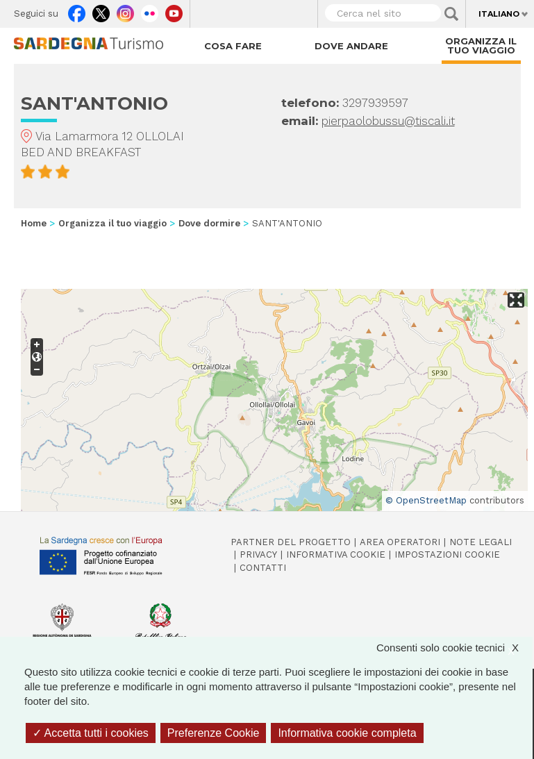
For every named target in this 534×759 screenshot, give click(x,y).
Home (34, 223)
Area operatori (400, 542)
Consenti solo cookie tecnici (454, 647)
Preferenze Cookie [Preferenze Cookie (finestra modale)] (213, 733)
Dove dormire (209, 223)
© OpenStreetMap (426, 500)
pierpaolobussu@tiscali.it (388, 121)
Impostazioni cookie (447, 554)
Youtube (174, 10)
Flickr (149, 10)
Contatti (263, 567)
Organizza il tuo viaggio (481, 45)
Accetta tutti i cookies (91, 733)
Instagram (125, 10)
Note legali (480, 542)
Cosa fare (233, 45)
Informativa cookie (335, 554)
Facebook (76, 10)
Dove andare (351, 45)
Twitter (101, 10)
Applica (451, 13)
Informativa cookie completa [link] (347, 733)
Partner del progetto (291, 542)
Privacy (258, 554)
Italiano (498, 14)
